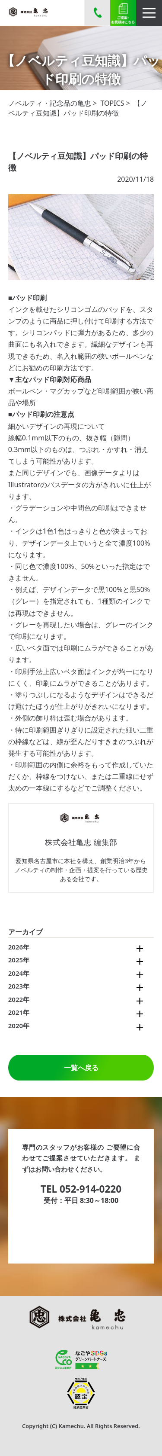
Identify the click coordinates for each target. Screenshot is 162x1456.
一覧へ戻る (81, 1067)
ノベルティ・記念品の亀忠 (49, 103)
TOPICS (112, 103)
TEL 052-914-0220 (81, 1189)
